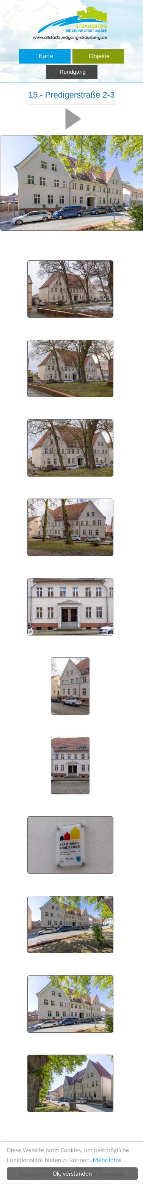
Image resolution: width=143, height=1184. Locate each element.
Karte (46, 56)
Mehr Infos (108, 1160)
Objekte (99, 56)
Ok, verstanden (73, 1174)
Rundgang (73, 71)
